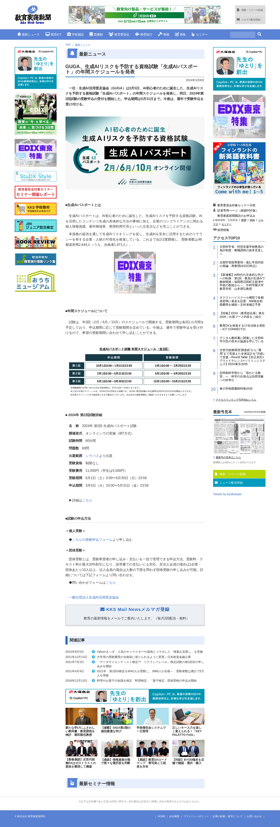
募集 (180, 34)
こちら (87, 500)
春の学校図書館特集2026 (236, 388)
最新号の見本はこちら (228, 457)
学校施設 (75, 34)
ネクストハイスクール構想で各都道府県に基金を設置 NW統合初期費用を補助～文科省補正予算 (242, 301)
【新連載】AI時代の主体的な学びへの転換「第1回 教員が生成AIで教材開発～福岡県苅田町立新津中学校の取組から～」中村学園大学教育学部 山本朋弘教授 (242, 281)
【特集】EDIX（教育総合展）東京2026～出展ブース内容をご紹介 (242, 315)
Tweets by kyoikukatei (227, 494)
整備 (163, 34)
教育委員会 (119, 34)
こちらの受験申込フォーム (92, 539)
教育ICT (53, 34)
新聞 (243, 220)
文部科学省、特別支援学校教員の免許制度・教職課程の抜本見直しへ (242, 250)
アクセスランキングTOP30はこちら (236, 399)
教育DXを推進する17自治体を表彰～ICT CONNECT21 (242, 327)
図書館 (96, 34)
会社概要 (174, 816)
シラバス (92, 456)
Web (252, 220)
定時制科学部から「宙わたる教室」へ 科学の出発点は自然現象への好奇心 (242, 376)
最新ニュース (29, 34)
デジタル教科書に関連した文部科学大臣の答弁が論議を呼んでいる (242, 339)
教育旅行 (143, 34)
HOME (161, 816)
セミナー (199, 34)
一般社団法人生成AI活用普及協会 (94, 597)
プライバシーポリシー (196, 816)
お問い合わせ (254, 816)
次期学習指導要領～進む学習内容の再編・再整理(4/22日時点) (242, 264)
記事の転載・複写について (228, 816)
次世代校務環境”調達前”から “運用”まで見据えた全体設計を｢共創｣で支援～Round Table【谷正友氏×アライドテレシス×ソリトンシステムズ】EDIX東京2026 (242, 357)
